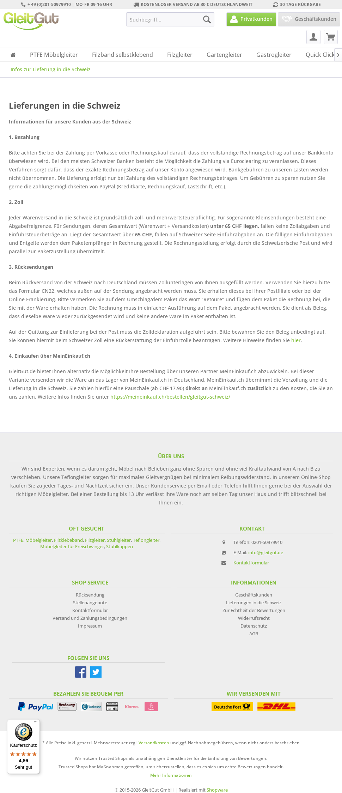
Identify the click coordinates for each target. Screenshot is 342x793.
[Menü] (35, 723)
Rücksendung (90, 595)
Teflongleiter (146, 540)
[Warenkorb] (331, 37)
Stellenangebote (90, 602)
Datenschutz (253, 626)
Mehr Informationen (171, 775)
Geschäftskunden (253, 595)
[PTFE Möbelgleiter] (54, 54)
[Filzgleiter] (180, 54)
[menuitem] (170, 19)
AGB (253, 633)
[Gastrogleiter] (274, 54)
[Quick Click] (320, 54)
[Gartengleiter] (224, 54)
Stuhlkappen (119, 546)
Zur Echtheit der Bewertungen (253, 610)
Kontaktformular (251, 562)
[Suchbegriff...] (170, 19)
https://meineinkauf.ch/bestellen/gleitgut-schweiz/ (170, 396)
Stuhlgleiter (119, 540)
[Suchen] (207, 19)
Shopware (217, 790)
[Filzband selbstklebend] (122, 54)
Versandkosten (154, 743)
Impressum (90, 626)
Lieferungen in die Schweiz (253, 602)
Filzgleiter (95, 540)
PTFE (18, 540)
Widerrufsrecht (254, 618)
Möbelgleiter (38, 540)
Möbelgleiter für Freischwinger (72, 546)
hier (296, 340)
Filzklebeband (68, 540)
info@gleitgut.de (265, 552)
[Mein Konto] (313, 37)
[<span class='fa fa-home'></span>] (13, 54)
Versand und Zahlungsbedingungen (90, 618)
